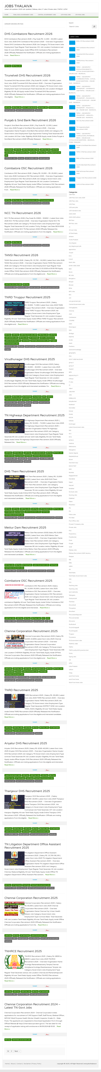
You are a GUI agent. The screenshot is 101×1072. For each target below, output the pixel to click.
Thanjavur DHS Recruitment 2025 (27, 791)
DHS (44, 397)
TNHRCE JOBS (73, 644)
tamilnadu (39, 110)
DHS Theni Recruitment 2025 (24, 471)
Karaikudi (72, 404)
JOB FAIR (72, 392)
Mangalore (72, 450)
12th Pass (55, 149)
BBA (70, 269)
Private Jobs (72, 527)
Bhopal (71, 282)
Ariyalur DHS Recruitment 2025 (25, 743)
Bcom (70, 272)
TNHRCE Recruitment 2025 (23, 951)
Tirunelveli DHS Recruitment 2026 (27, 75)
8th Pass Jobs (80, 14)
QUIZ (70, 547)
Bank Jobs (72, 262)
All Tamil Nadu (34, 338)
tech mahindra (73, 592)
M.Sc (47, 618)
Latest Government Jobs (30, 200)
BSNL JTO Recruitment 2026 (85, 41)
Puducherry (72, 534)
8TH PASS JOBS (23, 287)
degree (35, 402)
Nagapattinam (73, 476)
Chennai (18, 671)
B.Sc (70, 256)
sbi (70, 569)
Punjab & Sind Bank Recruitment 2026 (30, 120)
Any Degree (9, 149)
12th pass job (22, 458)
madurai (71, 443)
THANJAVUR (73, 598)
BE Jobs (71, 275)
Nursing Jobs (73, 495)
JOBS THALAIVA (18, 6)
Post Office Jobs (74, 521)
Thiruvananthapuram (75, 615)
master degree (73, 453)
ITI (69, 385)
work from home (74, 679)
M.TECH (71, 440)
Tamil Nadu (25, 340)
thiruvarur (72, 621)
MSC (70, 469)
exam (70, 343)
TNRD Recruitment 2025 (21, 690)
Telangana (72, 595)
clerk (70, 314)
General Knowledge (75, 350)
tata (70, 579)
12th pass (21, 402)
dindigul (71, 333)
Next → (17, 1051)
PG (70, 508)
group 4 (71, 366)
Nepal (71, 482)
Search (71, 23)
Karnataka (72, 408)
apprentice (72, 249)
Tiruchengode (73, 631)
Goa (70, 356)
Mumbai (71, 472)
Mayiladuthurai (73, 456)
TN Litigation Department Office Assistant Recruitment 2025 (32, 846)
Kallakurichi (72, 398)
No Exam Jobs (43, 107)
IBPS (70, 372)
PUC (70, 531)
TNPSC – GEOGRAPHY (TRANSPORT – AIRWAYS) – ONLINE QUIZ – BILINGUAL (85, 115)
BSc (70, 295)
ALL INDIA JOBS (10, 621)
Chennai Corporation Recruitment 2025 (31, 631)
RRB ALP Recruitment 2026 (84, 158)
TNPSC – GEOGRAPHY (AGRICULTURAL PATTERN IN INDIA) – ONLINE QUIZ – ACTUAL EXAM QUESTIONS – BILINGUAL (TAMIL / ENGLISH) (82, 138)
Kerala (71, 414)
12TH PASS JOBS (23, 677)
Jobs (70, 395)
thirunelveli (72, 605)
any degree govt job (54, 152)
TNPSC (71, 647)
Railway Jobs (73, 550)
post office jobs (34, 938)
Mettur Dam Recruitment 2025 (25, 527)
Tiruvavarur (72, 637)
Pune (70, 540)
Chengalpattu (73, 308)
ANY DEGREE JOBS (31, 158)
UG (70, 660)
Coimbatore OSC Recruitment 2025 (28, 580)
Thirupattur (72, 608)
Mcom (71, 459)
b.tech (71, 259)
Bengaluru (72, 278)
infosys (71, 379)
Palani (71, 501)
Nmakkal (71, 488)
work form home (74, 676)
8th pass (21, 158)
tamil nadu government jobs (25, 110)
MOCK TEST (72, 466)
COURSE (71, 320)
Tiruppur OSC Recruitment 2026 (86, 178)
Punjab (71, 543)
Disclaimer (27, 1064)
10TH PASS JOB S (10, 158)
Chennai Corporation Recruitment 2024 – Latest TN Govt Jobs (32, 1006)
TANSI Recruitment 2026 (21, 255)
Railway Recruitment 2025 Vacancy (80, 553)
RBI (70, 560)
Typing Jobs (72, 657)
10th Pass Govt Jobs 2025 (30, 149)
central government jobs (24, 621)
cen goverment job (75, 301)
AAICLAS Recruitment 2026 (85, 184)
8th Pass (8, 66)
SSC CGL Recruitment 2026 (84, 121)
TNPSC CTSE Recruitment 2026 (86, 152)
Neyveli (71, 485)
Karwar (71, 411)
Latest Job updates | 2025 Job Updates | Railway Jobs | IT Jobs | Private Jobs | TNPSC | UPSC (36, 9)
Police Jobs (72, 514)
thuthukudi (72, 624)
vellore (71, 669)
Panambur (72, 505)
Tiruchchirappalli (74, 627)
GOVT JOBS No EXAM (30, 107)
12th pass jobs (9, 152)
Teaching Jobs (73, 585)
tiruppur (7, 349)
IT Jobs (71, 382)
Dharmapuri (72, 327)
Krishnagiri (72, 424)
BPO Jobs (72, 291)
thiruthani (72, 611)
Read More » (15, 55)
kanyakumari (73, 401)
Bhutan (71, 285)
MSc (51, 621)
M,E (70, 430)
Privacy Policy (36, 1064)
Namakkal (72, 479)
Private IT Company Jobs (76, 524)
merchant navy (73, 463)
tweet (35, 60)
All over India (73, 230)
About (13, 1064)
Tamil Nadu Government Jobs (23, 14)
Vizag (70, 673)
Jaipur (71, 388)
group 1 (71, 362)
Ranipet (71, 556)
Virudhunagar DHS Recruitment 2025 (29, 359)
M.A (43, 618)
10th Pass (17, 149)
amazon (71, 236)
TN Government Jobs (55, 107)
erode (71, 340)
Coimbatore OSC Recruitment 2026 (28, 168)
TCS (70, 582)
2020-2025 (72, 214)
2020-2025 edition (74, 217)
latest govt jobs (10, 110)
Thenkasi (71, 602)
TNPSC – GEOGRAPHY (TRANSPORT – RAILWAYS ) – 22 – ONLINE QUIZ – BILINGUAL (86, 108)
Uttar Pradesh (73, 666)
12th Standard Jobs (22, 152)
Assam (71, 253)
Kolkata (71, 421)
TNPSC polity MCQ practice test (79, 650)
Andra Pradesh (73, 240)
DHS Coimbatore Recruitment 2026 (28, 34)
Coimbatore (72, 317)
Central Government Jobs (47, 14)
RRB (70, 563)
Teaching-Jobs (73, 589)
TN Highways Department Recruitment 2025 (34, 415)
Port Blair (72, 518)
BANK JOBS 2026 (74, 266)
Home (6, 14)
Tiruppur (53, 340)
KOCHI (71, 417)
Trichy (71, 653)
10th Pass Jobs (66, 14)
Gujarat (71, 369)
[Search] (94, 26)
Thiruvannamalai (74, 618)
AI (69, 227)
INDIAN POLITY (73, 375)
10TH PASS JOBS (10, 287)
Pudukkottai (72, 537)
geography (72, 353)
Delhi (70, 324)
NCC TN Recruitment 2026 (22, 213)
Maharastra (72, 446)
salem (71, 566)
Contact (19, 1064)
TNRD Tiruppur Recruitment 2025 (27, 297)
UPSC (70, 663)
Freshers (71, 346)
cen (6, 155)
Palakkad (71, 498)
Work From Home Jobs (76, 682)
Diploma (49, 397)
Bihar (70, 288)
